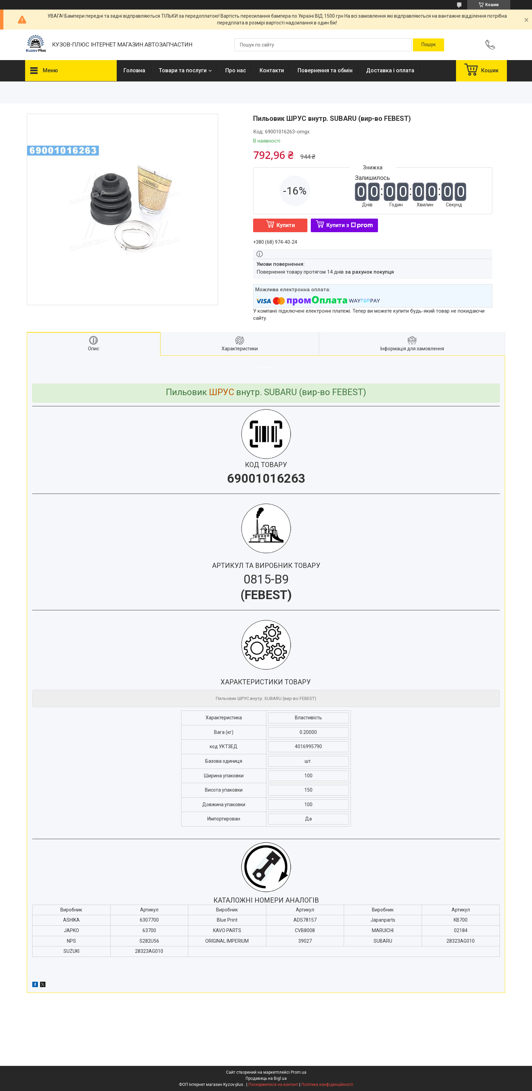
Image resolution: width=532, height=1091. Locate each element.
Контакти (272, 70)
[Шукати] (428, 44)
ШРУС (221, 392)
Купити (286, 225)
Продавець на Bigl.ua (266, 1078)
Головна (134, 70)
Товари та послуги (183, 70)
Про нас (235, 70)
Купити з (349, 225)
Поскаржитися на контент (273, 1084)
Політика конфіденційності (327, 1084)
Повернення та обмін (325, 70)
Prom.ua (298, 1072)
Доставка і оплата (390, 70)
